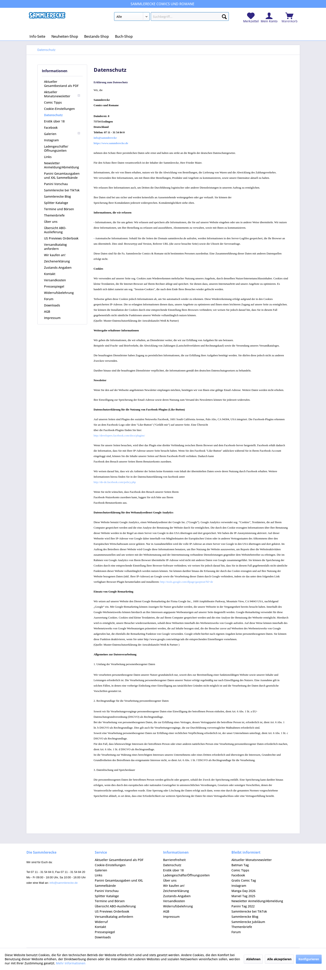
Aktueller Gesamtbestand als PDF (61, 84)
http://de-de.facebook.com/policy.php (115, 482)
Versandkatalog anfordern (55, 246)
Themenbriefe (54, 215)
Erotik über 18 (54, 121)
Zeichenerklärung (57, 261)
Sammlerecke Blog (57, 196)
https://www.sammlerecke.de (111, 143)
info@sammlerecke (105, 137)
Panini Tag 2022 (243, 906)
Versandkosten (55, 280)
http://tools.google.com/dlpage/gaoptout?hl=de (186, 581)
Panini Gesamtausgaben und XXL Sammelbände (62, 175)
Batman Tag (240, 865)
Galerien (62, 134)
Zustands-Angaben (58, 267)
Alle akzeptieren (279, 959)
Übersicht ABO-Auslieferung (55, 230)
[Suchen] (224, 15)
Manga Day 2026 (243, 891)
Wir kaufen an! (55, 255)
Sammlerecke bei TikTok (62, 190)
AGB (47, 311)
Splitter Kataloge (56, 203)
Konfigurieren (308, 959)
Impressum (52, 318)
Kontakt (49, 274)
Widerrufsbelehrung (59, 293)
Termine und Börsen (59, 209)
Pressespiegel (54, 286)
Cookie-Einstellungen (59, 109)
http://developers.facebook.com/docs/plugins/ (119, 435)
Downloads (52, 305)
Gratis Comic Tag (243, 880)
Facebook (51, 127)
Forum (48, 299)
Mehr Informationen (70, 963)
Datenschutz (53, 115)
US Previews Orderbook (61, 238)
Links (48, 157)
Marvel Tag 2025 (243, 896)
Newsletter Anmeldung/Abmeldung (61, 165)
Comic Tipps (53, 102)
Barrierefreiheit (174, 860)
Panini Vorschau (56, 184)
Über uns (50, 222)
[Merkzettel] (251, 18)
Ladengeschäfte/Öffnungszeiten (56, 148)
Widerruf (101, 922)
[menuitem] (171, 17)
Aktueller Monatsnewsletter (62, 94)
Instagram (51, 140)
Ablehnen (253, 959)
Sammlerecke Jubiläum (248, 922)
